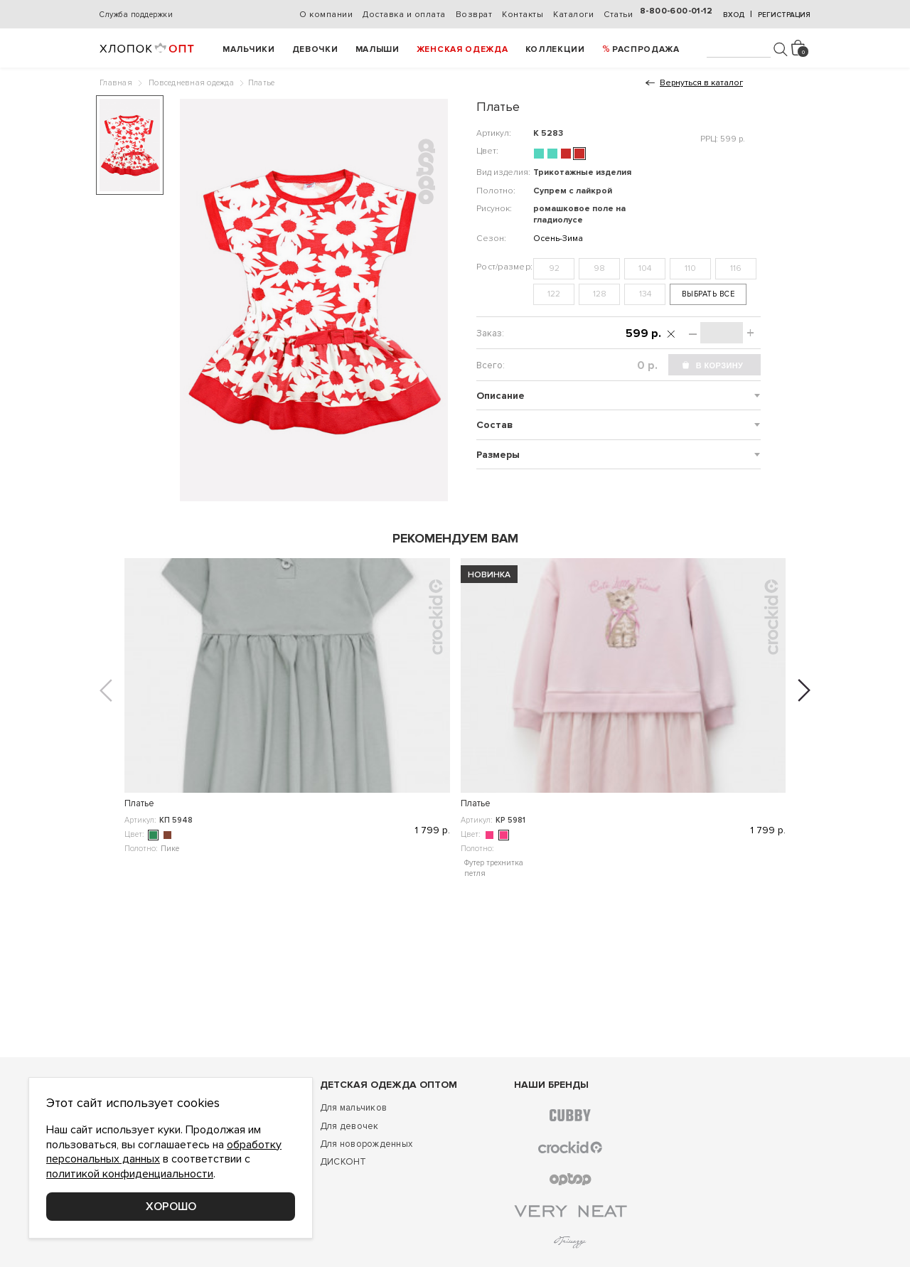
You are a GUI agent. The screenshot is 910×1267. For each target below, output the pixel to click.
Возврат (474, 14)
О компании (326, 14)
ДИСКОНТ (343, 1161)
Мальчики (249, 49)
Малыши (377, 49)
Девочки (315, 49)
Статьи (618, 14)
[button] (106, 690)
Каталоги (573, 14)
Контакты (522, 14)
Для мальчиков (353, 1107)
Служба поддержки (136, 14)
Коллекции (555, 49)
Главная (116, 82)
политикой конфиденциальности (129, 1174)
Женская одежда (462, 49)
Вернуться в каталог (701, 82)
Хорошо (171, 1206)
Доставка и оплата (404, 14)
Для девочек (349, 1126)
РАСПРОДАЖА (646, 49)
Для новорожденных (366, 1144)
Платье (139, 803)
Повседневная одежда (191, 82)
